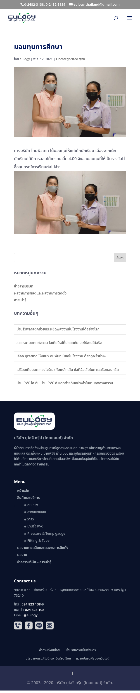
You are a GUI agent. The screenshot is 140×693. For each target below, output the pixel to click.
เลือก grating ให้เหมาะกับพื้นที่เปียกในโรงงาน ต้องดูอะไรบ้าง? (61, 356)
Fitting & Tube (38, 540)
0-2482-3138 (34, 4)
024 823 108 (34, 609)
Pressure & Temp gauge (46, 533)
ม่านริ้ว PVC (35, 526)
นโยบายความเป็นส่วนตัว (80, 650)
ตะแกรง (32, 505)
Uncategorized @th (70, 59)
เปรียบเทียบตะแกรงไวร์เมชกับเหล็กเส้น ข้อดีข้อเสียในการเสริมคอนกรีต (68, 370)
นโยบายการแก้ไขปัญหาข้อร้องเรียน (48, 658)
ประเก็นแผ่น (34, 453)
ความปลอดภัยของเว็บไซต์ (92, 658)
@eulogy (31, 615)
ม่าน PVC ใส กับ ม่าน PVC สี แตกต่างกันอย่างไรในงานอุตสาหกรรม (65, 383)
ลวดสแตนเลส (36, 512)
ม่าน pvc (62, 453)
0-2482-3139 (55, 4)
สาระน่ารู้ (20, 300)
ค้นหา (120, 258)
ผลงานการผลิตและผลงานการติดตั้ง (40, 293)
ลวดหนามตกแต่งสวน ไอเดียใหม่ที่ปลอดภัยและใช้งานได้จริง (59, 343)
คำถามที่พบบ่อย (49, 650)
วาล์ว (30, 519)
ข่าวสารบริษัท (23, 286)
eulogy (25, 59)
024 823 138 (31, 604)
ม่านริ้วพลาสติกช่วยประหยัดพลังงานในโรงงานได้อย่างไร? (58, 329)
